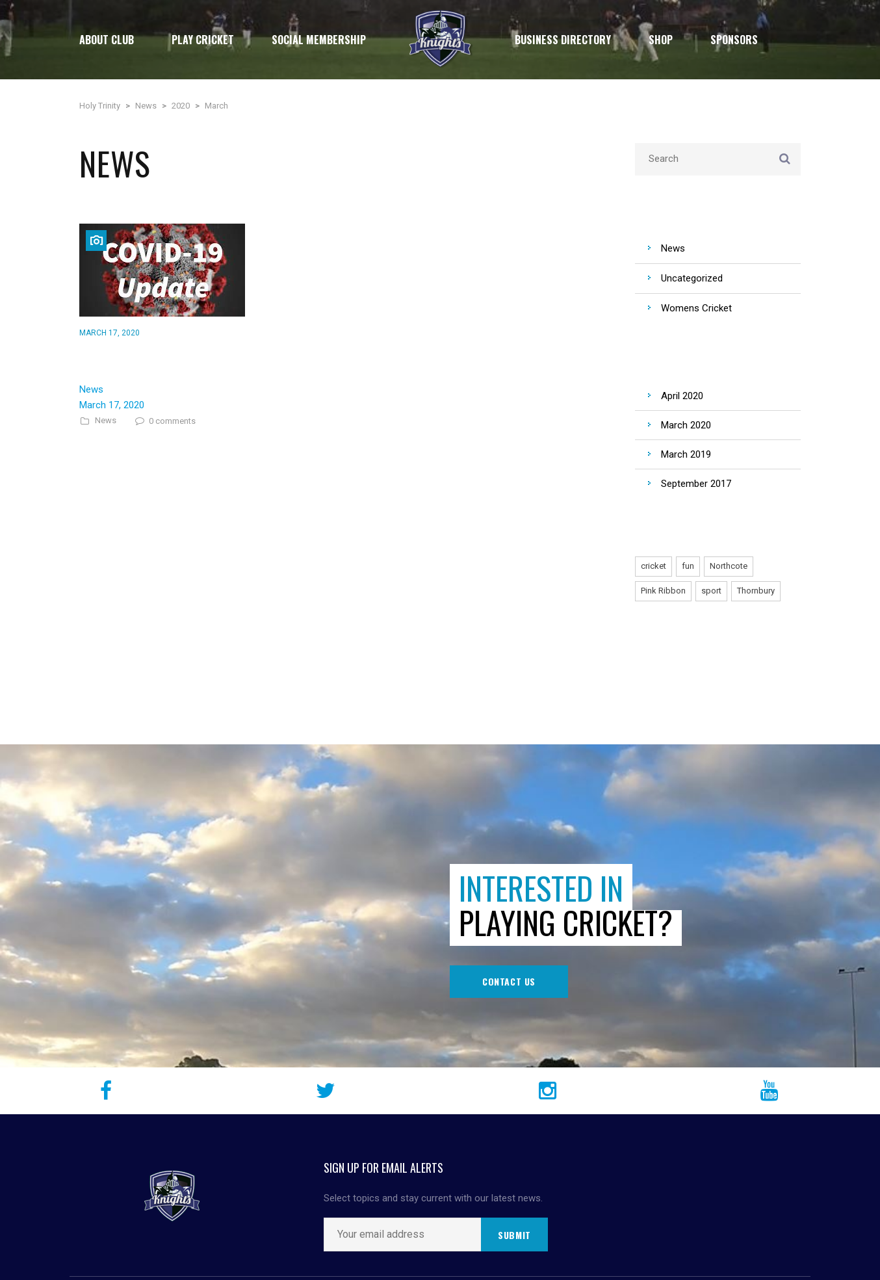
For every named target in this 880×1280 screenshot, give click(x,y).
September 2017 (696, 484)
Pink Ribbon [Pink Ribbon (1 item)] (663, 590)
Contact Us (509, 981)
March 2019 (686, 454)
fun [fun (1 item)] (688, 566)
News (105, 420)
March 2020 (686, 425)
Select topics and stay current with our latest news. (433, 1198)
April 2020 (682, 396)
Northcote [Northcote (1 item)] (728, 566)
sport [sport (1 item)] (711, 590)
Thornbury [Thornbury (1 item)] (756, 590)
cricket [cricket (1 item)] (653, 566)
